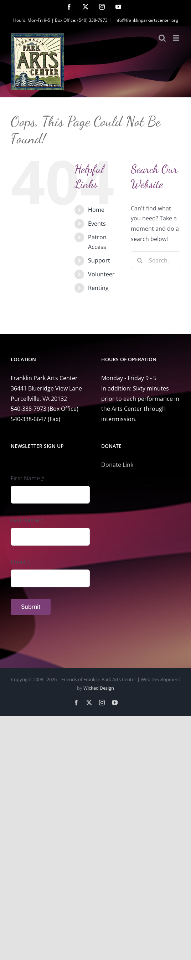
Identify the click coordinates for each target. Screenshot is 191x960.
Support (99, 260)
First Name (28, 478)
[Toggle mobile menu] (176, 38)
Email (20, 562)
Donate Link (117, 465)
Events (97, 224)
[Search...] (155, 260)
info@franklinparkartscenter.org (146, 20)
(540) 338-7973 (92, 20)
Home (96, 210)
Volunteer (101, 274)
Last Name (27, 520)
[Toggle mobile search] (162, 38)
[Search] (140, 260)
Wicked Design (98, 688)
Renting (98, 288)
